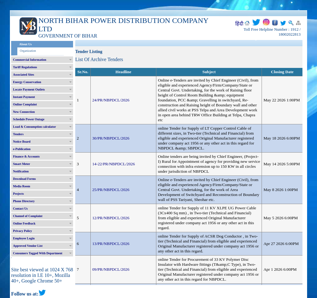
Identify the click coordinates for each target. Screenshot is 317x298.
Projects (18, 193)
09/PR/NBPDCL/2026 (110, 269)
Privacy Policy (22, 231)
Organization (28, 50)
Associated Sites (23, 74)
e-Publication (22, 149)
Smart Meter (21, 164)
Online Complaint (25, 104)
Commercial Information (29, 59)
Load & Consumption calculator (34, 126)
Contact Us (20, 208)
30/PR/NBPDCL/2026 (110, 138)
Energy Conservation (27, 82)
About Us (25, 44)
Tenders (18, 134)
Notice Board (21, 141)
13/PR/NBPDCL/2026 (110, 243)
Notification (21, 171)
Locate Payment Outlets (29, 89)
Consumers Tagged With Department (37, 253)
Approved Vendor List (27, 245)
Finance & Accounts (26, 156)
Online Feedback (24, 223)
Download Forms (24, 178)
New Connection (24, 111)
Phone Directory (24, 201)
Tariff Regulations (25, 67)
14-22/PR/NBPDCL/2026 (113, 164)
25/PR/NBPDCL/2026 (110, 189)
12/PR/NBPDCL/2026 (110, 218)
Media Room (21, 186)
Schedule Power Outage (28, 119)
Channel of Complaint (27, 216)
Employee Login (24, 238)
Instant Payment (24, 97)
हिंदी (239, 23)
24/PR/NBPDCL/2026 (110, 100)
